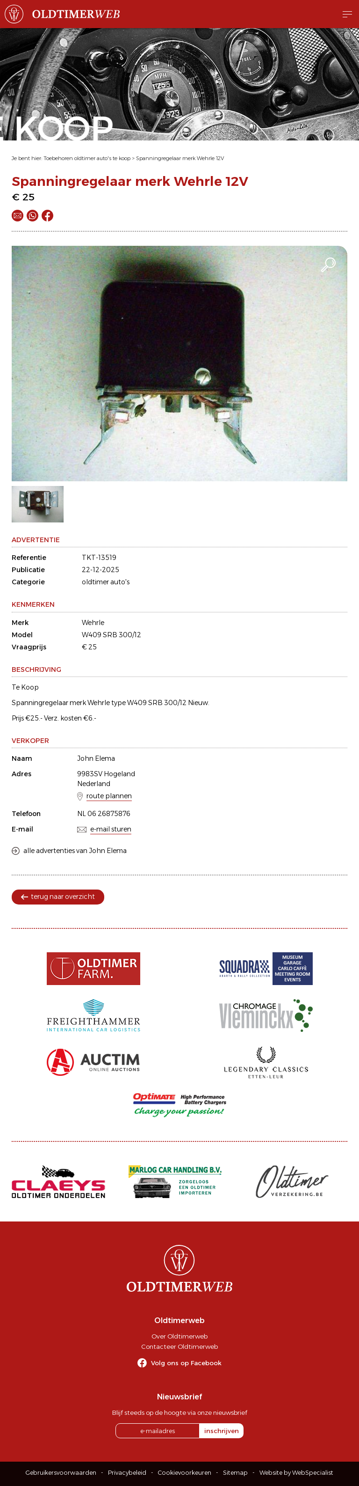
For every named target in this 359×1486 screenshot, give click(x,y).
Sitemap (235, 1472)
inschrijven (221, 1431)
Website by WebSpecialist (296, 1472)
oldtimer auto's (105, 582)
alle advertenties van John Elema (75, 850)
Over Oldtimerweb (179, 1336)
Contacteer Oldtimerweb (179, 1346)
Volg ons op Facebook (186, 1363)
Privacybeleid (127, 1472)
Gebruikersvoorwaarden (61, 1472)
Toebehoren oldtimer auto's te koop (86, 158)
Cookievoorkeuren (184, 1472)
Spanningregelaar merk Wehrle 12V (180, 158)
